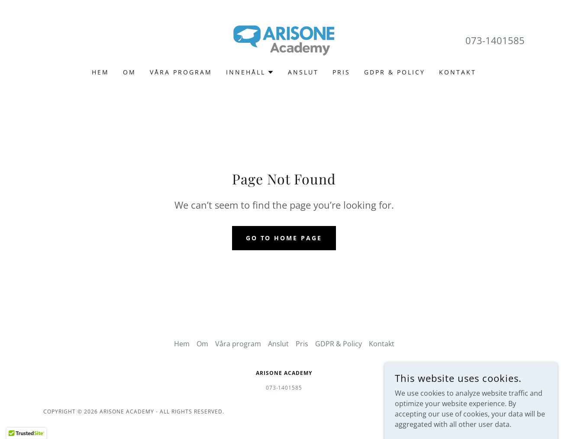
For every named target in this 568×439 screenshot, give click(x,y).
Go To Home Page (284, 238)
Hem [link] (100, 72)
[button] (250, 72)
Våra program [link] (181, 72)
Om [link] (129, 72)
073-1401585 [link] (495, 40)
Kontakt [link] (457, 72)
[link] (284, 40)
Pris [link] (341, 72)
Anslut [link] (303, 72)
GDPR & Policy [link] (394, 72)
